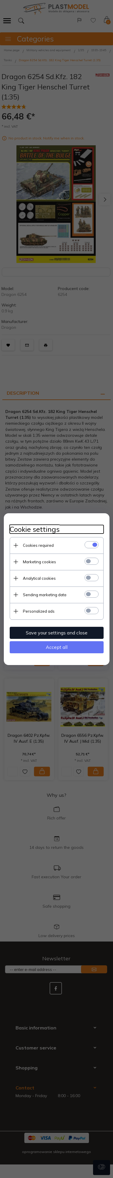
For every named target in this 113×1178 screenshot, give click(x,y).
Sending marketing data (44, 594)
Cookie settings (35, 529)
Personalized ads (39, 611)
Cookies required (38, 545)
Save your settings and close (56, 633)
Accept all (57, 647)
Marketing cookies (39, 561)
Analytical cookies (39, 578)
